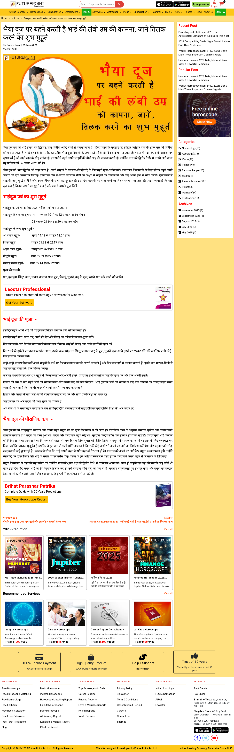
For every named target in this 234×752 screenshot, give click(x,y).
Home (4, 18)
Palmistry (187, 164)
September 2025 (191, 215)
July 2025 (187, 226)
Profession (188, 198)
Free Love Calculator (13, 716)
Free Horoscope (11, 688)
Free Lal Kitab (9, 705)
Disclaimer (123, 693)
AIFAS (158, 699)
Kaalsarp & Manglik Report (54, 721)
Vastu (185, 159)
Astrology (188, 153)
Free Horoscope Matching (16, 693)
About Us (209, 12)
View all (168, 529)
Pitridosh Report (49, 727)
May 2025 (187, 232)
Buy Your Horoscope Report (26, 499)
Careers (121, 710)
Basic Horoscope (50, 688)
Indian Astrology (164, 688)
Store (220, 12)
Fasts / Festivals (192, 181)
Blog (199, 12)
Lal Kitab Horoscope (51, 705)
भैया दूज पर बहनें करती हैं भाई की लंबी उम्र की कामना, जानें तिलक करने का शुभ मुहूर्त (55, 18)
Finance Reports (88, 699)
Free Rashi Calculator (14, 710)
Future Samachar (165, 693)
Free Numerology (11, 699)
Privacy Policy (124, 688)
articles (15, 18)
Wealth (186, 175)
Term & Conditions (127, 699)
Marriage (187, 192)
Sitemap (121, 721)
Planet (185, 187)
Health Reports (87, 710)
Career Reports (87, 693)
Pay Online (199, 693)
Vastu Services (87, 716)
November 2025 (190, 210)
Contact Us (123, 716)
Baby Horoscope (49, 710)
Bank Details (200, 688)
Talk (86, 12)
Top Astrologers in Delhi (92, 688)
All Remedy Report (50, 716)
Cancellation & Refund (129, 705)
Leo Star (160, 705)
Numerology (189, 148)
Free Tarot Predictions (14, 721)
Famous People (191, 170)
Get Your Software (19, 303)
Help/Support (201, 4)
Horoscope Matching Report (56, 699)
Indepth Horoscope (51, 693)
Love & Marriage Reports (92, 705)
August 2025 (189, 221)
